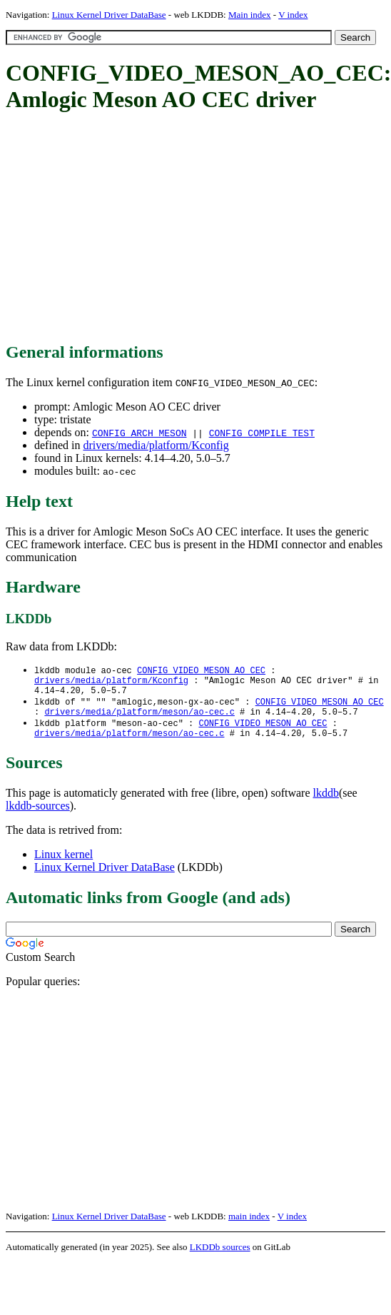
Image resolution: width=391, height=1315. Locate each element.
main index (249, 1226)
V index (293, 14)
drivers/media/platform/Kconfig (155, 445)
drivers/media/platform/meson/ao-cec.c (139, 719)
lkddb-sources (38, 816)
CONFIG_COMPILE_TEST (262, 432)
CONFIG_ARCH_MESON (139, 432)
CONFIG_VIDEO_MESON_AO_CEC (201, 671)
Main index (249, 14)
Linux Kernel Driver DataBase (109, 14)
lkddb (326, 803)
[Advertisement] (191, 228)
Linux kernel (63, 865)
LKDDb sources (220, 1257)
